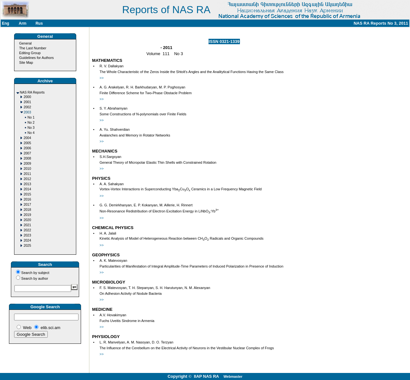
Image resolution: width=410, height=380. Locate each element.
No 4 (31, 133)
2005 (27, 143)
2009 (27, 163)
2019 (27, 215)
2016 (27, 199)
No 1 (31, 117)
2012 (27, 179)
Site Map (26, 62)
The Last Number (32, 48)
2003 (27, 112)
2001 (27, 102)
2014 (27, 189)
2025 (27, 245)
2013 (27, 184)
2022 (27, 230)
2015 (27, 194)
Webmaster (233, 376)
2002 (27, 107)
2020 (27, 220)
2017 (27, 204)
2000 (27, 97)
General (25, 43)
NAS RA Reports (32, 92)
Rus (39, 23)
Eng (5, 23)
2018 (27, 209)
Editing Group (30, 53)
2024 (27, 240)
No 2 (31, 122)
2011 (27, 174)
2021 (27, 225)
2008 (27, 158)
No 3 (31, 127)
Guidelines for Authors (36, 58)
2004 (27, 138)
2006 (27, 148)
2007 (27, 153)
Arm (22, 23)
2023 (27, 235)
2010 (27, 168)
